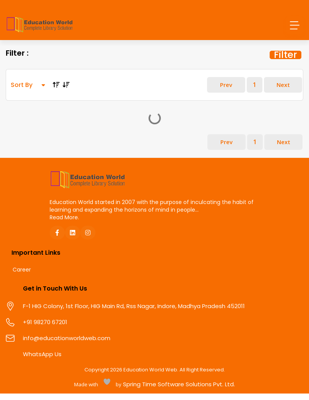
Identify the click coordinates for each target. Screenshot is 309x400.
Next (280, 92)
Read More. (64, 230)
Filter (285, 57)
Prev (215, 92)
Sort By (28, 92)
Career (22, 282)
